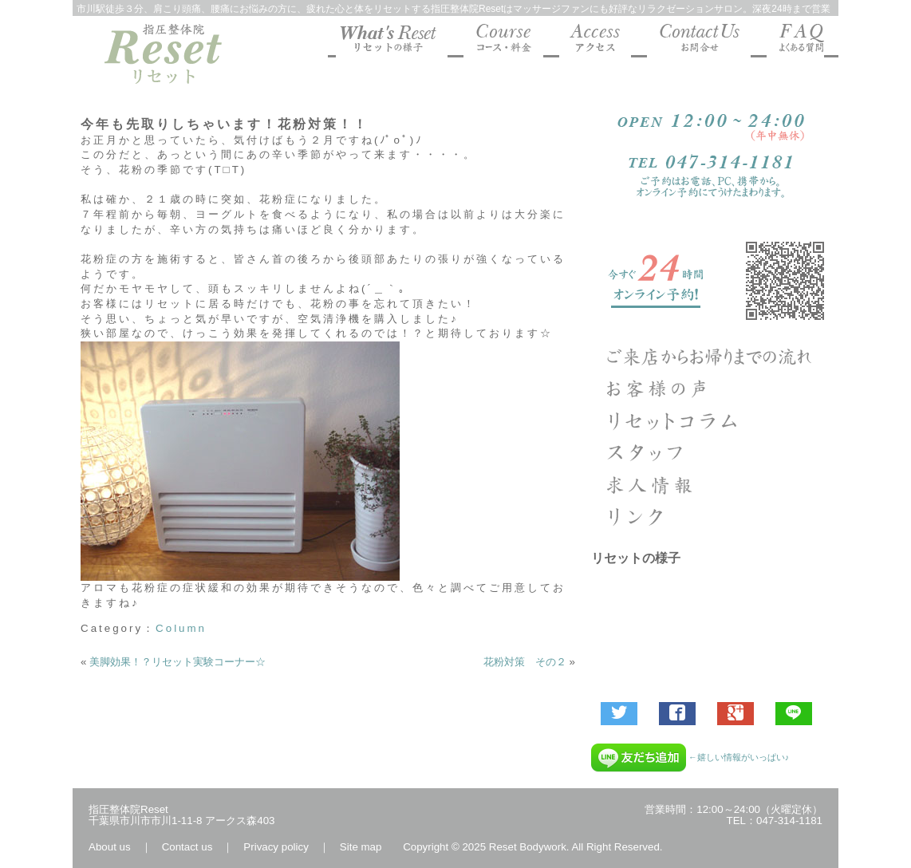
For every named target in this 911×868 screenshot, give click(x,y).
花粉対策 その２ (524, 662)
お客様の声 (710, 388)
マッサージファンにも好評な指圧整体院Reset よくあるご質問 (795, 40)
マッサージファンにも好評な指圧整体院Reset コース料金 (503, 40)
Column (181, 628)
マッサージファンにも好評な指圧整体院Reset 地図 (595, 40)
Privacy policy (275, 847)
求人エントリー (710, 484)
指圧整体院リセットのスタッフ (710, 452)
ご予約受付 (710, 281)
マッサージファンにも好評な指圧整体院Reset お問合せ (699, 40)
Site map (361, 847)
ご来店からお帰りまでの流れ (710, 357)
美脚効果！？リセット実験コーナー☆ (177, 662)
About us (110, 847)
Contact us (187, 847)
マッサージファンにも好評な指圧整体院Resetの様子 (392, 40)
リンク (710, 516)
